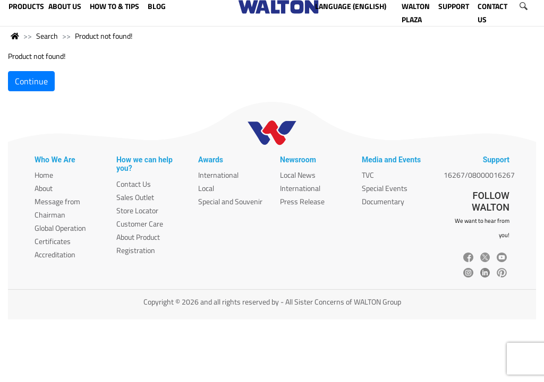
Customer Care (139, 223)
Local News (298, 174)
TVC (368, 174)
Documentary (383, 201)
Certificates (53, 241)
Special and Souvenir (230, 201)
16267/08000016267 (479, 174)
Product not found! (103, 35)
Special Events (384, 188)
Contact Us (133, 183)
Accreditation (55, 254)
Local (206, 188)
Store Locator (137, 210)
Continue (31, 81)
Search (47, 35)
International (218, 174)
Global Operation (60, 227)
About (44, 188)
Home (44, 174)
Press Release (302, 201)
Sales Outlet (135, 197)
